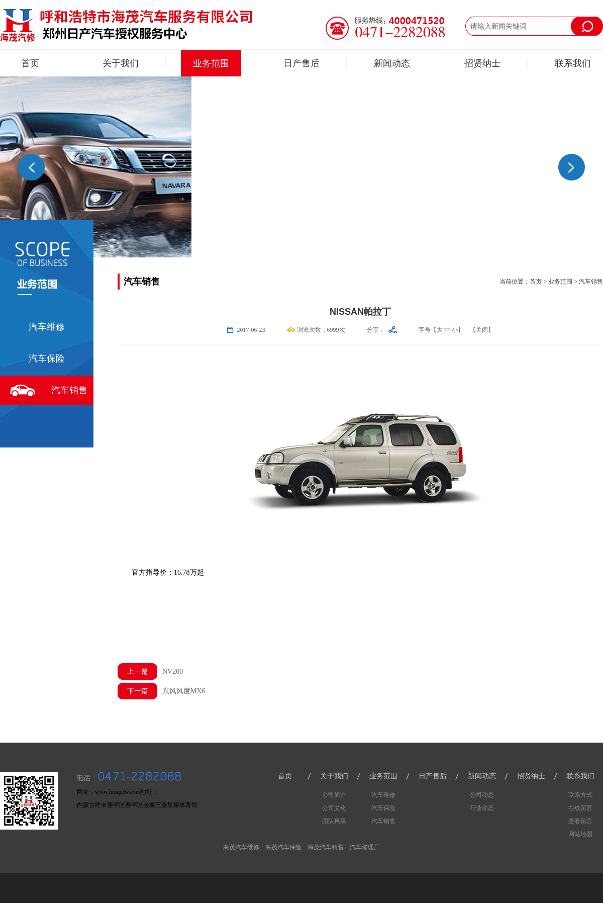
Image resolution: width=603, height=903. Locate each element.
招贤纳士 (482, 63)
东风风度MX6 (162, 691)
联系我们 (573, 63)
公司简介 (334, 794)
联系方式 (580, 794)
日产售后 (301, 63)
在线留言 (580, 807)
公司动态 (482, 794)
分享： (376, 329)
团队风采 (334, 821)
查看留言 (580, 821)
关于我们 (121, 63)
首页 (30, 63)
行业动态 (482, 807)
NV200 (150, 671)
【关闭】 (482, 329)
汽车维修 (47, 327)
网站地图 (580, 834)
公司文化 (334, 807)
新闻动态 (392, 63)
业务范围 (211, 63)
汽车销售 (69, 390)
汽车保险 (47, 358)
